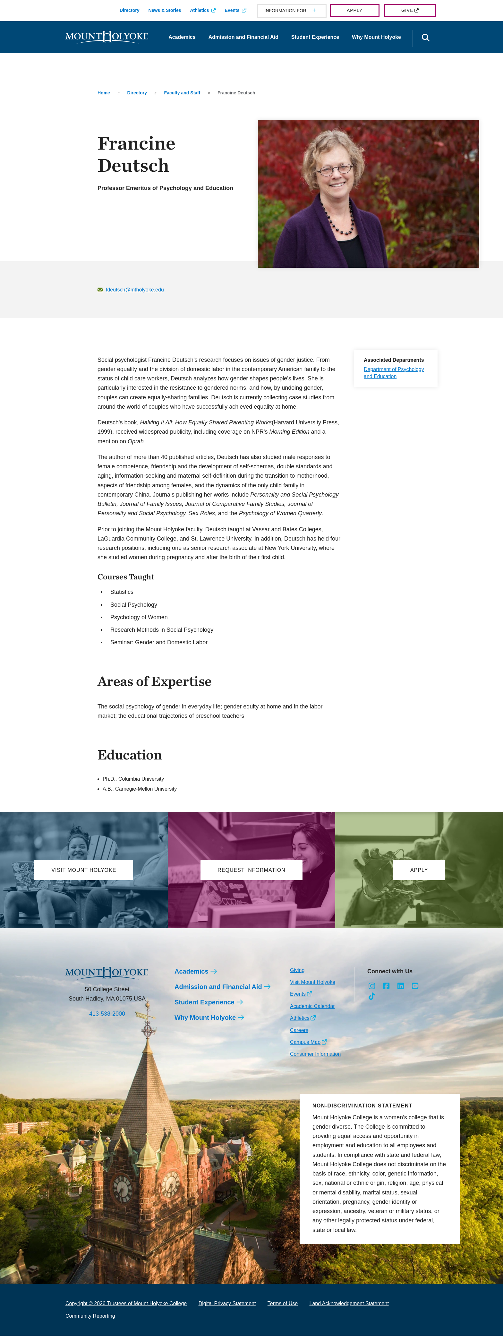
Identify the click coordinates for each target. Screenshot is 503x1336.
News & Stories (165, 10)
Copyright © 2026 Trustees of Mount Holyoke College (126, 1303)
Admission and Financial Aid (243, 37)
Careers (299, 1030)
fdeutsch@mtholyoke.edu (135, 289)
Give (407, 10)
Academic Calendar (312, 1006)
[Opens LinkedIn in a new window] (400, 986)
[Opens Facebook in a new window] (386, 986)
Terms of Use (283, 1303)
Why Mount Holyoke (376, 37)
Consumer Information (315, 1054)
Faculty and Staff (182, 92)
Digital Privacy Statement (227, 1303)
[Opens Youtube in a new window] (415, 986)
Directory (129, 10)
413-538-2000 (107, 1014)
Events (232, 10)
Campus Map (305, 1042)
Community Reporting (90, 1316)
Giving (297, 970)
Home (104, 92)
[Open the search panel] (426, 38)
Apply (354, 10)
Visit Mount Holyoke (312, 982)
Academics (182, 37)
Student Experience (315, 37)
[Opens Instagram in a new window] (372, 986)
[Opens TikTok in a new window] (372, 997)
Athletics (199, 10)
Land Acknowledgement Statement (349, 1303)
